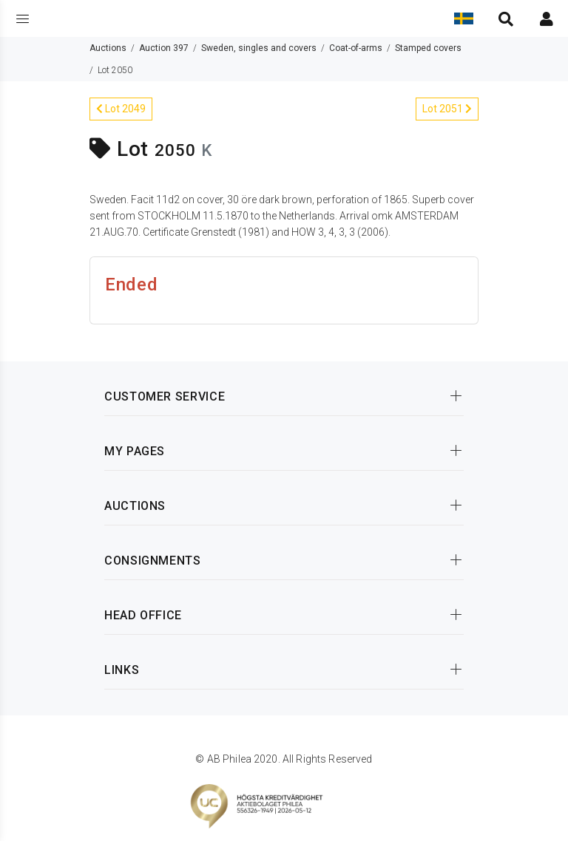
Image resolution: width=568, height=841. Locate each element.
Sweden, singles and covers (259, 48)
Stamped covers (428, 48)
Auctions (107, 48)
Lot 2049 (121, 109)
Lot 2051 (447, 109)
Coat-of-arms (355, 48)
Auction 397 (164, 48)
